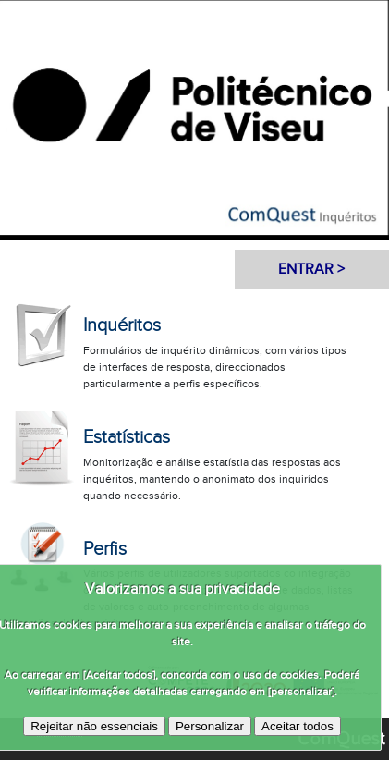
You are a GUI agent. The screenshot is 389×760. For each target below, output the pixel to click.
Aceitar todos (297, 726)
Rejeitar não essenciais (94, 726)
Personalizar (210, 726)
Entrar (306, 269)
